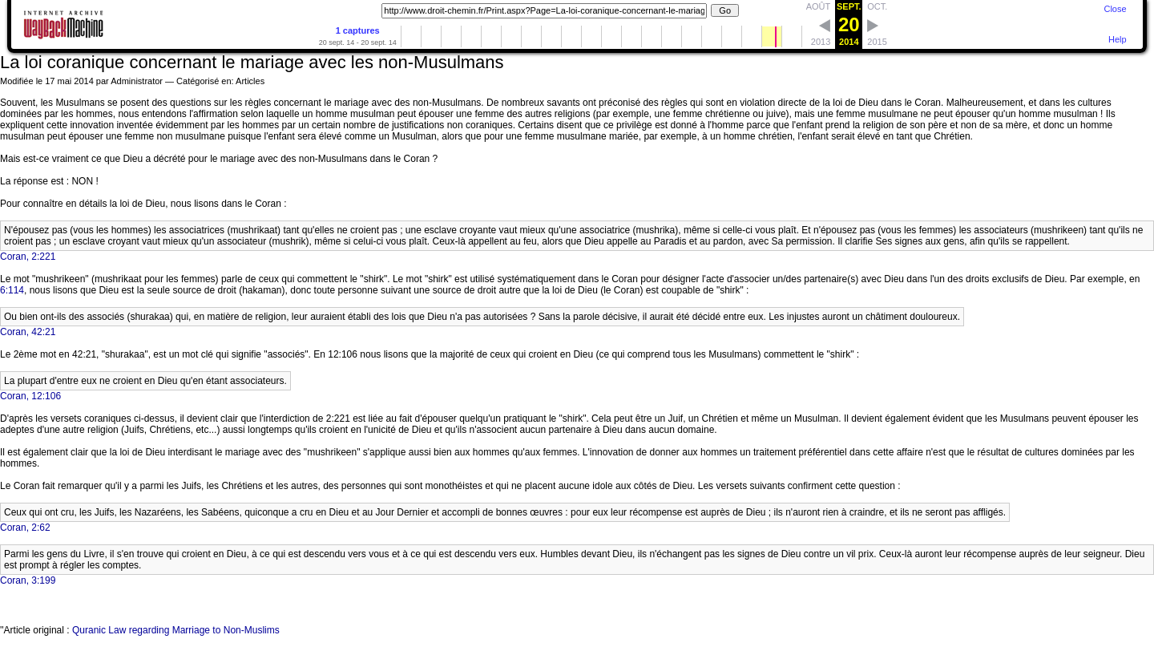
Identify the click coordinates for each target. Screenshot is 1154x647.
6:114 (12, 290)
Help (1117, 39)
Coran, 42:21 (27, 332)
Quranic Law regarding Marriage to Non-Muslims (176, 630)
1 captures (358, 30)
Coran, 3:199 (27, 580)
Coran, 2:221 (27, 256)
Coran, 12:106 (30, 396)
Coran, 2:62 (25, 527)
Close (1115, 9)
